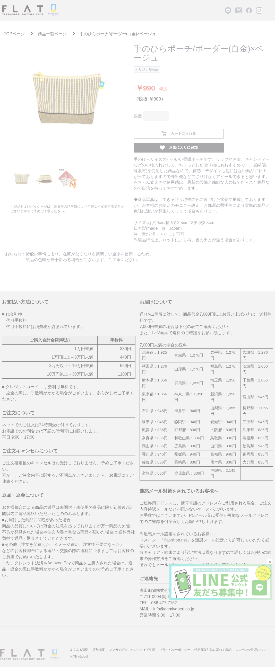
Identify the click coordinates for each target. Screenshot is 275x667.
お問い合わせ (79, 656)
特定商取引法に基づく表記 (212, 650)
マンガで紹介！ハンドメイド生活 (132, 650)
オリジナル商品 (147, 69)
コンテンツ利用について (253, 650)
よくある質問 (79, 650)
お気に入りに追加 (179, 147)
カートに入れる (178, 133)
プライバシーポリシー (174, 650)
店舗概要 (98, 650)
